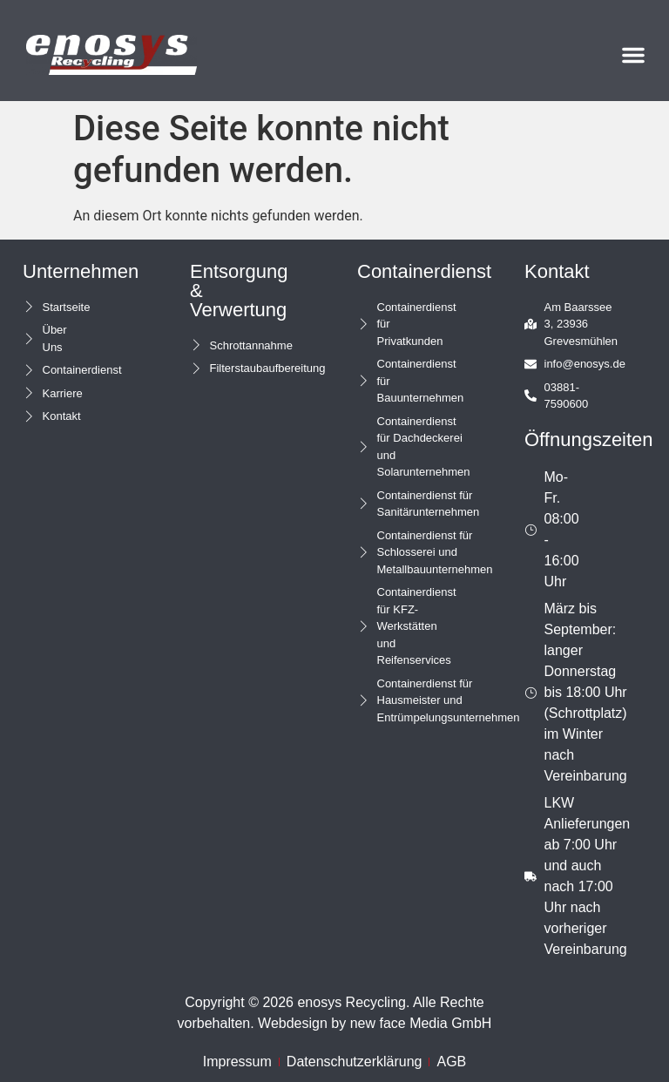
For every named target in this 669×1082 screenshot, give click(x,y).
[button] (633, 55)
